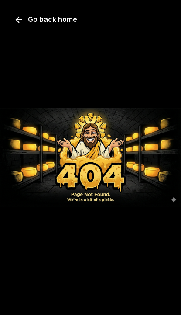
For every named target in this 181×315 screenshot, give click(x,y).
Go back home (45, 19)
